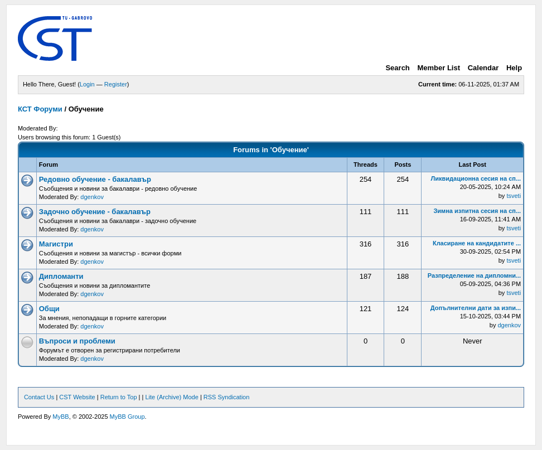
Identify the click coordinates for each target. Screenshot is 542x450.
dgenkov (92, 196)
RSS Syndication (227, 397)
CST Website (77, 397)
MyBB (60, 416)
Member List (438, 68)
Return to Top (118, 397)
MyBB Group (127, 416)
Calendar (483, 68)
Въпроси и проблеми (77, 341)
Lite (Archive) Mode (171, 397)
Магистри (56, 244)
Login (87, 84)
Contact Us (39, 397)
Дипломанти (61, 276)
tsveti (513, 195)
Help (514, 68)
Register (115, 84)
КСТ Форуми (40, 109)
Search (397, 68)
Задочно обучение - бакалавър (95, 211)
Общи (49, 308)
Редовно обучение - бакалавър (95, 179)
